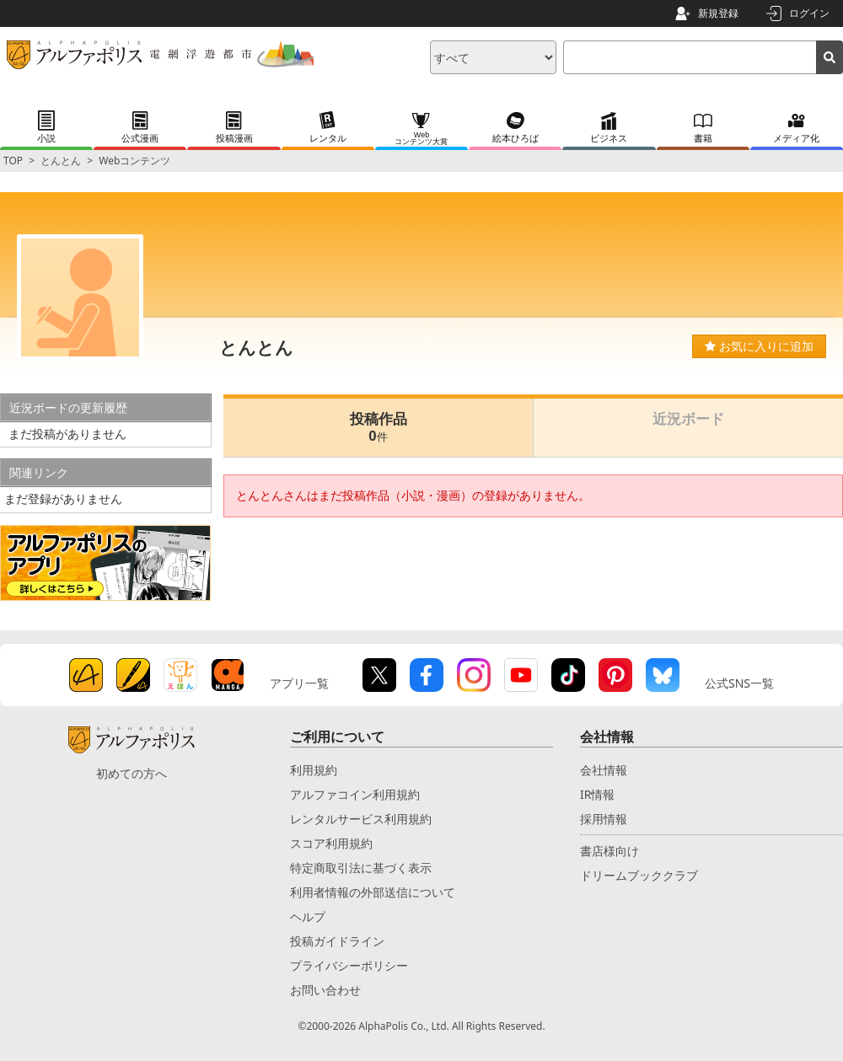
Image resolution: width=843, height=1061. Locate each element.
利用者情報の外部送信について (372, 892)
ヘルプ (307, 916)
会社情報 (603, 770)
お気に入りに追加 (759, 346)
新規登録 (718, 13)
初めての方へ (131, 773)
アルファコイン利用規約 (355, 794)
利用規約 (313, 770)
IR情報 (597, 794)
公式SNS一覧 (739, 683)
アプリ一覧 (299, 683)
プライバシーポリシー (349, 965)
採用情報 (603, 819)
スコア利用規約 (331, 843)
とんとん (60, 160)
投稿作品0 (378, 427)
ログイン (809, 13)
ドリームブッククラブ (639, 875)
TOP (13, 160)
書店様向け (609, 851)
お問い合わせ (325, 990)
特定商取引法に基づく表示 (361, 868)
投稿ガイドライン (337, 941)
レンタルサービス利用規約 (361, 819)
